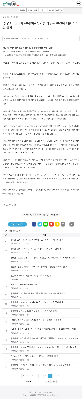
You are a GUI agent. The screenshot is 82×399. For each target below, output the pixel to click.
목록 (71, 224)
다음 (54, 376)
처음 (23, 376)
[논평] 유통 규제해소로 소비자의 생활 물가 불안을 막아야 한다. (39, 266)
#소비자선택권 (42, 215)
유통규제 (59, 10)
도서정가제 (42, 10)
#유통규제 (55, 215)
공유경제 (23, 10)
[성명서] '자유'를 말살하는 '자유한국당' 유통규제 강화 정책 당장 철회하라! (44, 338)
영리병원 (51, 10)
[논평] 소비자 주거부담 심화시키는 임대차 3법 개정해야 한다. (38, 249)
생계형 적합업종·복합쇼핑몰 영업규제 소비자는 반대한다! (36, 320)
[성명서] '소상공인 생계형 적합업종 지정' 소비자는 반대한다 (38, 293)
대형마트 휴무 (32, 10)
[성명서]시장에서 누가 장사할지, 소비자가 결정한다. (34, 311)
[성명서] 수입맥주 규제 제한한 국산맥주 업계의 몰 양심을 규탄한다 (41, 365)
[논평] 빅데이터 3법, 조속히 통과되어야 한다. (31, 275)
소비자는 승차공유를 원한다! (24, 284)
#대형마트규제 (29, 215)
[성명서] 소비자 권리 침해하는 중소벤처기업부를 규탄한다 (37, 302)
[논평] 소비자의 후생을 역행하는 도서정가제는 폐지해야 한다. (38, 240)
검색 (48, 381)
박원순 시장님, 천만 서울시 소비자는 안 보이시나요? (34, 356)
